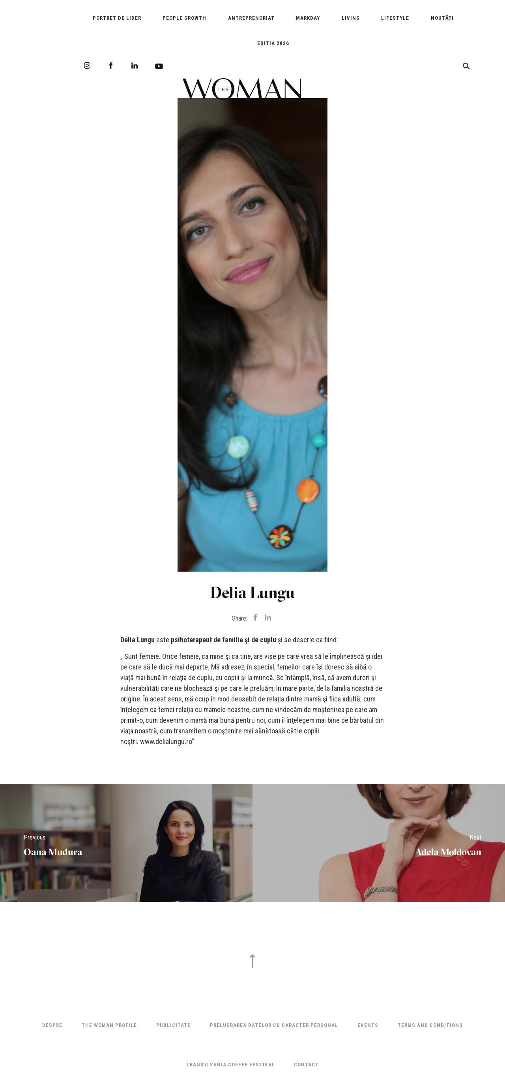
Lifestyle (395, 18)
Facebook (111, 65)
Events (367, 1025)
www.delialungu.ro (166, 741)
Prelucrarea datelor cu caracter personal (274, 1025)
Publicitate (173, 1025)
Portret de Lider (117, 18)
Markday (308, 18)
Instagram (87, 65)
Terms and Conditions (430, 1025)
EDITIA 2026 (273, 43)
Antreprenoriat (251, 18)
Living (351, 18)
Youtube (159, 66)
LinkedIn (134, 65)
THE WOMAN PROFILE (109, 1025)
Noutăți (442, 18)
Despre (52, 1025)
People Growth (184, 18)
